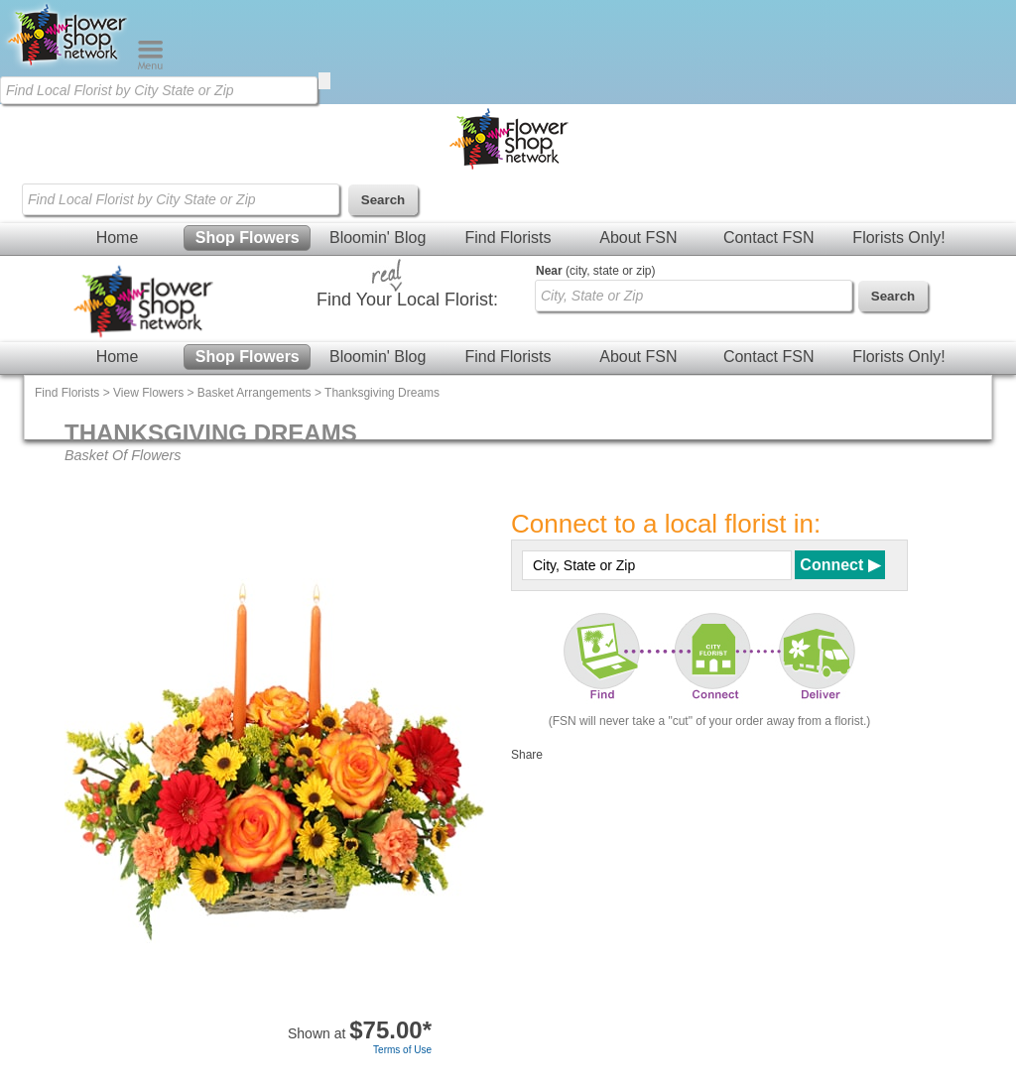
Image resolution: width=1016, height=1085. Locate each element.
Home (117, 237)
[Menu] (150, 65)
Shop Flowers (247, 237)
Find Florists (507, 237)
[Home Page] (68, 65)
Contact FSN (769, 237)
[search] (324, 80)
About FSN (638, 237)
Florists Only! (898, 237)
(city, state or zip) (595, 271)
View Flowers (148, 393)
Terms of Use (402, 1049)
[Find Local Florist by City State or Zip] (159, 90)
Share (527, 755)
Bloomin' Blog (377, 237)
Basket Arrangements (254, 393)
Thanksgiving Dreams (382, 393)
